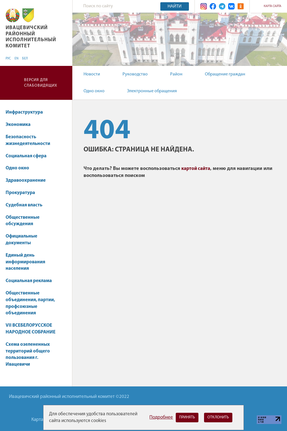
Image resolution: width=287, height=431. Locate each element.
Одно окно (94, 91)
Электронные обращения (152, 91)
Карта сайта (272, 6)
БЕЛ (25, 58)
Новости (92, 74)
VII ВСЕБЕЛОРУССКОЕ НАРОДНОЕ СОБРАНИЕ (30, 329)
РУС (8, 58)
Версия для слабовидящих (40, 83)
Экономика (21, 124)
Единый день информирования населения (25, 262)
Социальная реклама (29, 280)
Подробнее (161, 417)
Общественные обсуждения (23, 221)
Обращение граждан (225, 74)
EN (16, 58)
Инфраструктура (27, 112)
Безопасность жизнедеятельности (28, 140)
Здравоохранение (28, 180)
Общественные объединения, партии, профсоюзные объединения (30, 303)
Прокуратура (20, 192)
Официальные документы (21, 239)
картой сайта (195, 168)
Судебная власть (24, 205)
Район (176, 74)
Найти (175, 6)
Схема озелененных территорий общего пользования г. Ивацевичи (28, 354)
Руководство (135, 74)
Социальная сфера (29, 156)
